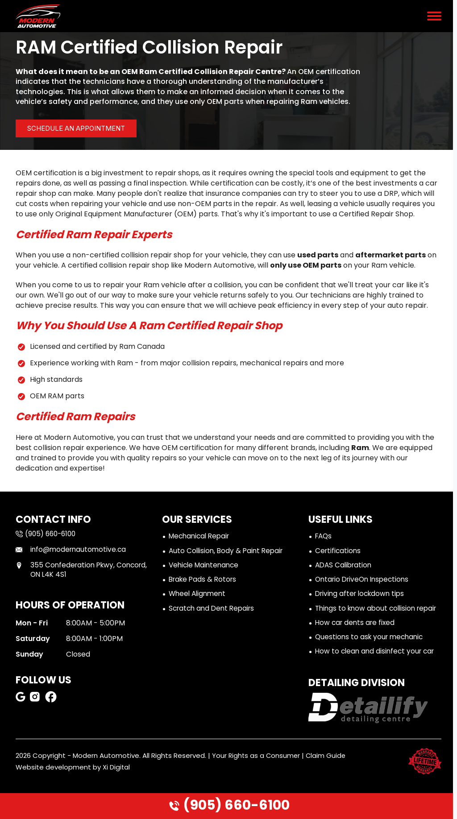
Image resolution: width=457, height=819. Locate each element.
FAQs (324, 536)
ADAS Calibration (345, 566)
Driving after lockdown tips (362, 596)
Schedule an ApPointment (84, 128)
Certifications (338, 551)
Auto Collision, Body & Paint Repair (228, 551)
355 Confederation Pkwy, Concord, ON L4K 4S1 (67, 570)
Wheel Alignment (199, 596)
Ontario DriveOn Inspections (365, 581)
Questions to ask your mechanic (371, 650)
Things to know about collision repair (367, 615)
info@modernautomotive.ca (73, 550)
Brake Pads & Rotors (204, 581)
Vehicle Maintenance (206, 566)
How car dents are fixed (356, 636)
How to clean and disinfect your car (377, 665)
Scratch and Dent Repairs (214, 610)
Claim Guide (327, 769)
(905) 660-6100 (229, 805)
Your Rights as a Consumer (257, 769)
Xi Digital (116, 781)
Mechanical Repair (201, 536)
